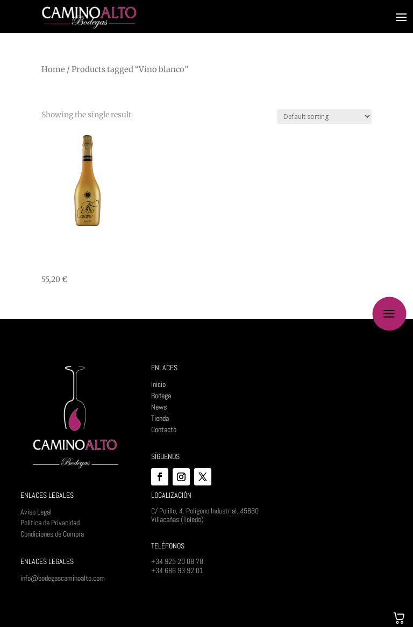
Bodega (161, 395)
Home (53, 69)
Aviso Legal (36, 512)
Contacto (163, 429)
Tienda (160, 418)
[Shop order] (324, 116)
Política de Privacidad (50, 522)
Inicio (158, 384)
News (159, 407)
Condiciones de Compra (52, 534)
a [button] (389, 313)
